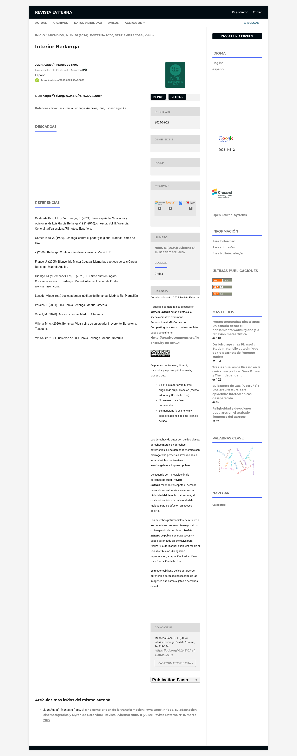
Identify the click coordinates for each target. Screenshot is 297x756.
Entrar (257, 12)
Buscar (251, 22)
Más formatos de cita (174, 663)
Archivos (60, 22)
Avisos (113, 22)
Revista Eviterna (53, 12)
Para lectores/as (223, 241)
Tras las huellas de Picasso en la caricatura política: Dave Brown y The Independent (236, 371)
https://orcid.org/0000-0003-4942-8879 (62, 80)
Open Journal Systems (229, 215)
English (218, 63)
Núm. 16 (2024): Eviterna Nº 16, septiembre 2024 (104, 35)
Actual (41, 22)
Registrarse (240, 12)
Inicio (40, 35)
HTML (178, 97)
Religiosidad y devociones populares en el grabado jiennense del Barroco (231, 413)
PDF (159, 97)
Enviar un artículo (237, 36)
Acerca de (134, 22)
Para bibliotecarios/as (227, 253)
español (218, 69)
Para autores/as (223, 247)
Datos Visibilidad (88, 22)
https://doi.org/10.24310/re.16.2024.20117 (72, 96)
